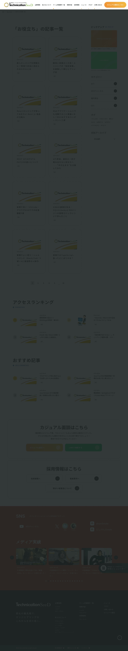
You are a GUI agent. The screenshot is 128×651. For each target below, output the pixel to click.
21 (63, 283)
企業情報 (37, 5)
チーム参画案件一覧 (59, 5)
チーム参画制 (58, 625)
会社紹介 (57, 609)
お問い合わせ (98, 5)
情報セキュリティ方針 (72, 648)
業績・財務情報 (59, 611)
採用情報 (76, 5)
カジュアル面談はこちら (115, 5)
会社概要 (57, 606)
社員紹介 (57, 630)
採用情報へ (45, 478)
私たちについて (46, 5)
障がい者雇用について (66, 488)
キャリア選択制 (59, 623)
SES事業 (81, 610)
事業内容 (69, 5)
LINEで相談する (84, 447)
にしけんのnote (101, 529)
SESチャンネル (29, 526)
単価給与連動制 (59, 621)
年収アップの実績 (60, 627)
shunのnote (99, 523)
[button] (12, 557)
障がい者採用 (82, 619)
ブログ (90, 5)
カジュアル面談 (109, 612)
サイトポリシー (86, 648)
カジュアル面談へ (45, 447)
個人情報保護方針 (59, 648)
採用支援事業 (82, 612)
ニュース (83, 5)
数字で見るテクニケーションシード (64, 632)
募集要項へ (84, 478)
